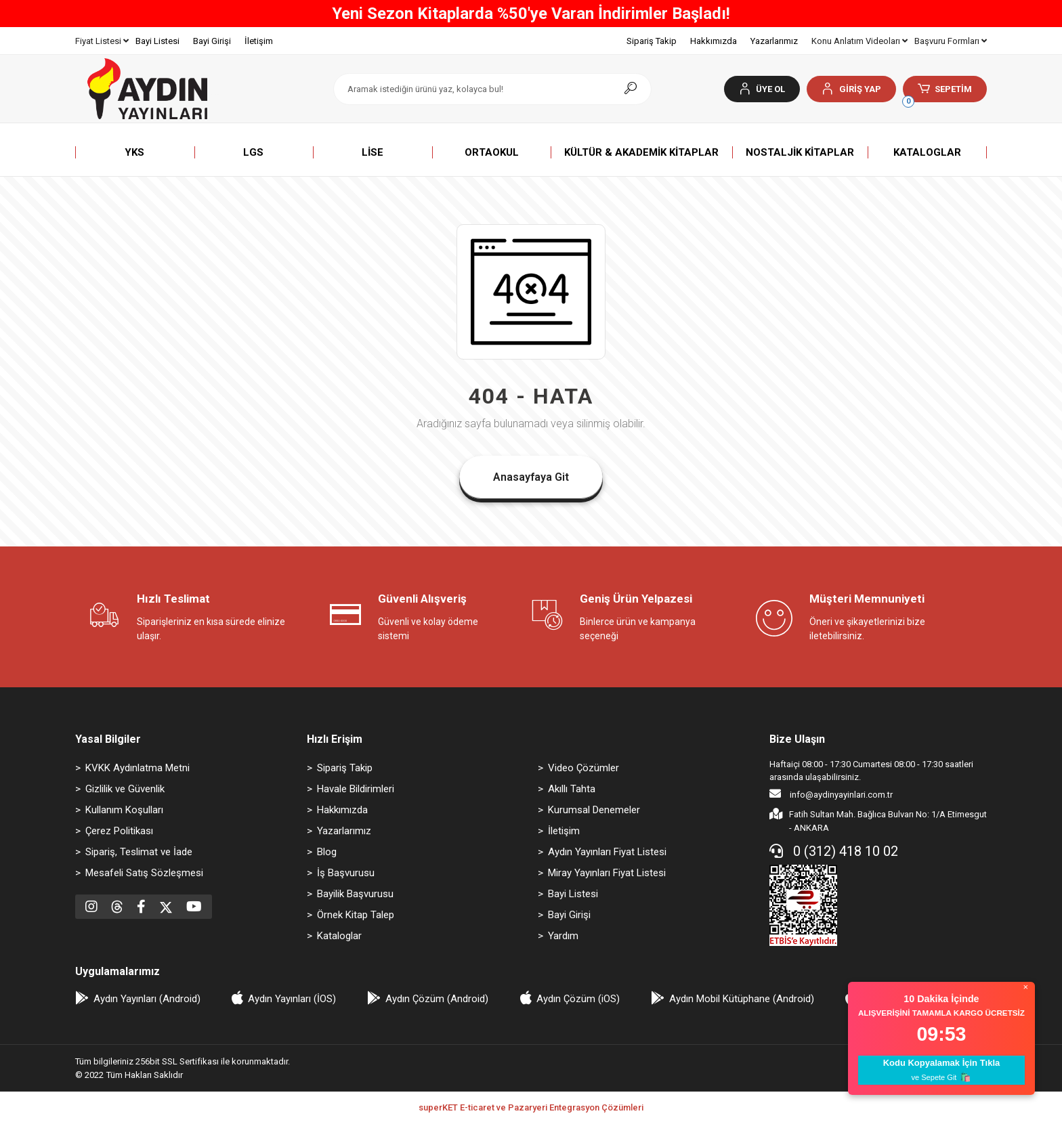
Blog (327, 852)
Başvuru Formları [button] (950, 41)
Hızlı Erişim (334, 739)
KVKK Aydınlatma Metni (137, 768)
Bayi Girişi (212, 41)
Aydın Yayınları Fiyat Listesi (607, 852)
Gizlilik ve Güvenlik (125, 789)
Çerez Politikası (119, 831)
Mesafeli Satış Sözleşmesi (144, 873)
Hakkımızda (713, 41)
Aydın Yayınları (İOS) (292, 999)
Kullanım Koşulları (124, 810)
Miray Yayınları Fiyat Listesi (607, 873)
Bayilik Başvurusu (355, 894)
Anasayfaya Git (531, 477)
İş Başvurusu (346, 873)
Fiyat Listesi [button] (102, 41)
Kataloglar (339, 936)
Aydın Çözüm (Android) (436, 999)
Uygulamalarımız (117, 971)
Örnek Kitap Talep (355, 915)
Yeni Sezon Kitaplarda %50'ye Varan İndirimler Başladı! (531, 13)
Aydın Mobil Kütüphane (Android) (741, 999)
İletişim (259, 41)
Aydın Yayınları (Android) (146, 999)
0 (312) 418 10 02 (833, 851)
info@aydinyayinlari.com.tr (831, 793)
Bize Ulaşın (797, 739)
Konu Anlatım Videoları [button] (859, 41)
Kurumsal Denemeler (594, 810)
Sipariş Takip (651, 41)
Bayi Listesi (157, 41)
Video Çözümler (583, 768)
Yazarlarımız (774, 41)
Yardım (563, 936)
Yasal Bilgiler (108, 739)
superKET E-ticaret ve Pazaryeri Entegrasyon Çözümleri (531, 1107)
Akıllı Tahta (571, 789)
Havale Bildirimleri (355, 789)
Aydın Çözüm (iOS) (578, 999)
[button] (851, 89)
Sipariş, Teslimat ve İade (138, 852)
